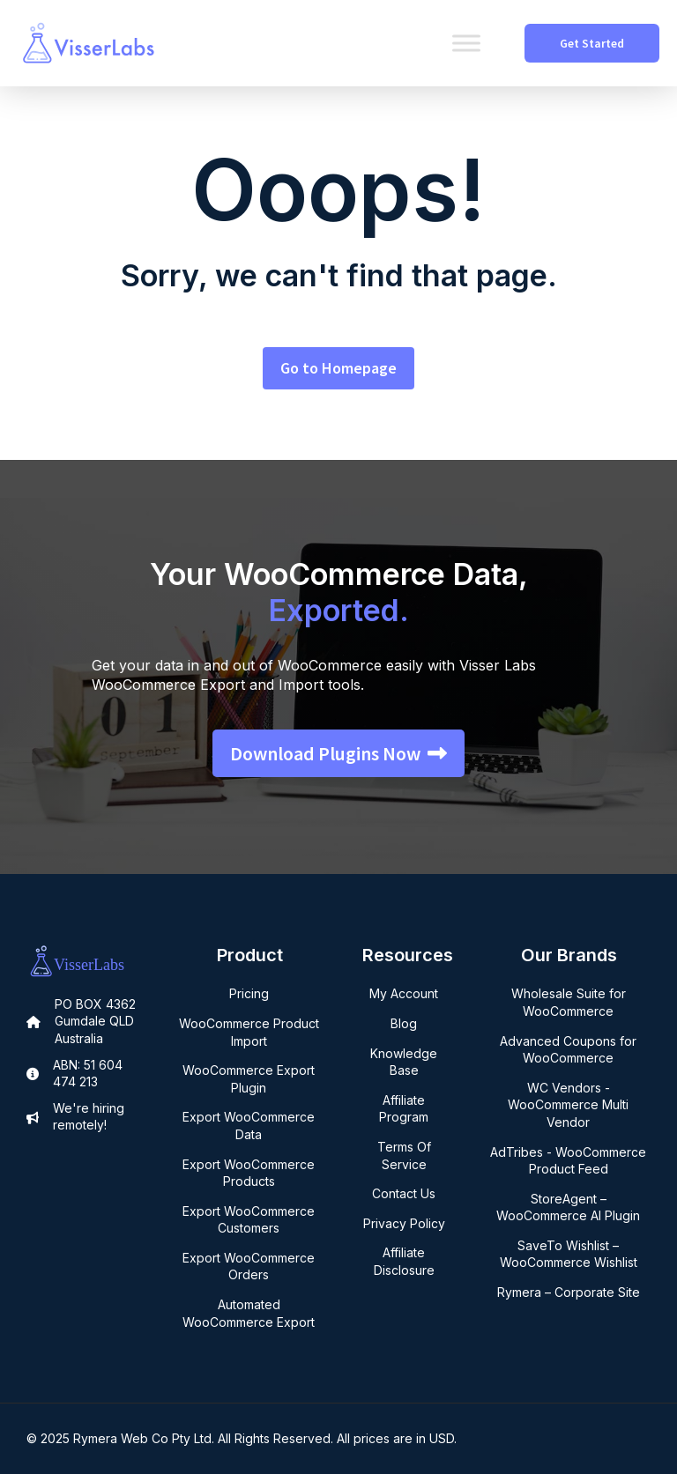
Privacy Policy (404, 1223)
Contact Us (403, 1193)
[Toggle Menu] (466, 42)
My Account (403, 993)
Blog (404, 1023)
